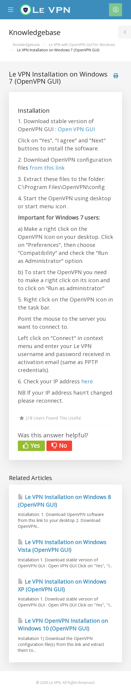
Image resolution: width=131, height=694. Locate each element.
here (87, 381)
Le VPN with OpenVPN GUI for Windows (82, 44)
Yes (31, 446)
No (59, 446)
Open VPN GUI (76, 129)
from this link (47, 167)
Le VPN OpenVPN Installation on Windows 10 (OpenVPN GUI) (63, 624)
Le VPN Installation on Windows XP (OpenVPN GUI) (62, 585)
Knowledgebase (26, 44)
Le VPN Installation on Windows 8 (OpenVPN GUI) (64, 500)
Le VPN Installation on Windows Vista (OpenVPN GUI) (62, 546)
